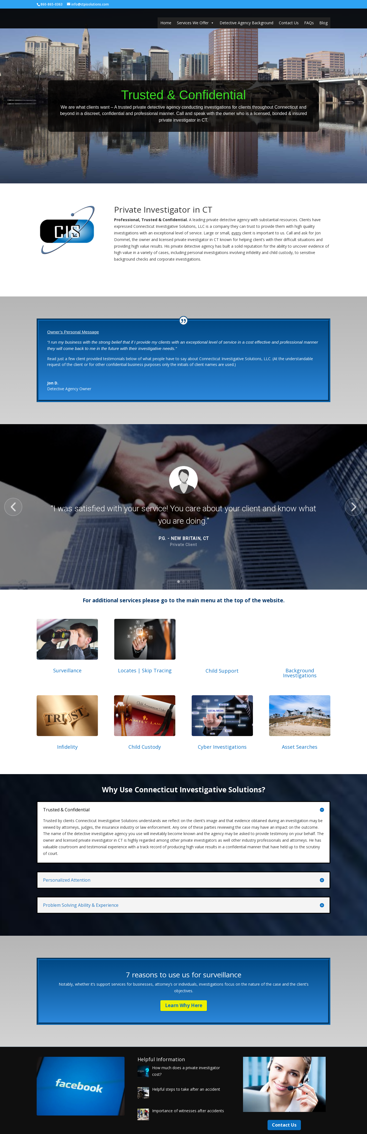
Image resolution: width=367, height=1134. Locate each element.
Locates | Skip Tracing (145, 670)
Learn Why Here (183, 1005)
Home (165, 22)
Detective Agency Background (246, 22)
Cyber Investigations (222, 746)
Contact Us (289, 22)
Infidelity (67, 746)
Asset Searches (299, 746)
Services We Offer (195, 22)
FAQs (309, 22)
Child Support (222, 670)
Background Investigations (300, 673)
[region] (183, 507)
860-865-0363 (52, 4)
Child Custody (144, 746)
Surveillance (67, 670)
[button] (13, 507)
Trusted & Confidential (183, 95)
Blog (323, 22)
